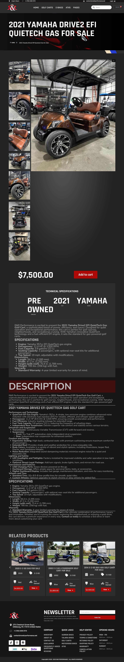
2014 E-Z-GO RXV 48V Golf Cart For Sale (99, 568)
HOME (36, 7)
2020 (20, 573)
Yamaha (92, 316)
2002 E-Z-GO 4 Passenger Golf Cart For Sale (63, 569)
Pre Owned (36, 582)
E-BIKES (59, 7)
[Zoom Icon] (113, 60)
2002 (56, 575)
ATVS (68, 7)
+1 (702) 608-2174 (20, 631)
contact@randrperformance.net (25, 635)
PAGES (76, 7)
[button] (10, 567)
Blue (56, 584)
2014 (92, 575)
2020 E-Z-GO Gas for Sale (27, 568)
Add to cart (85, 276)
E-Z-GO (37, 573)
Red (19, 582)
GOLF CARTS (47, 7)
